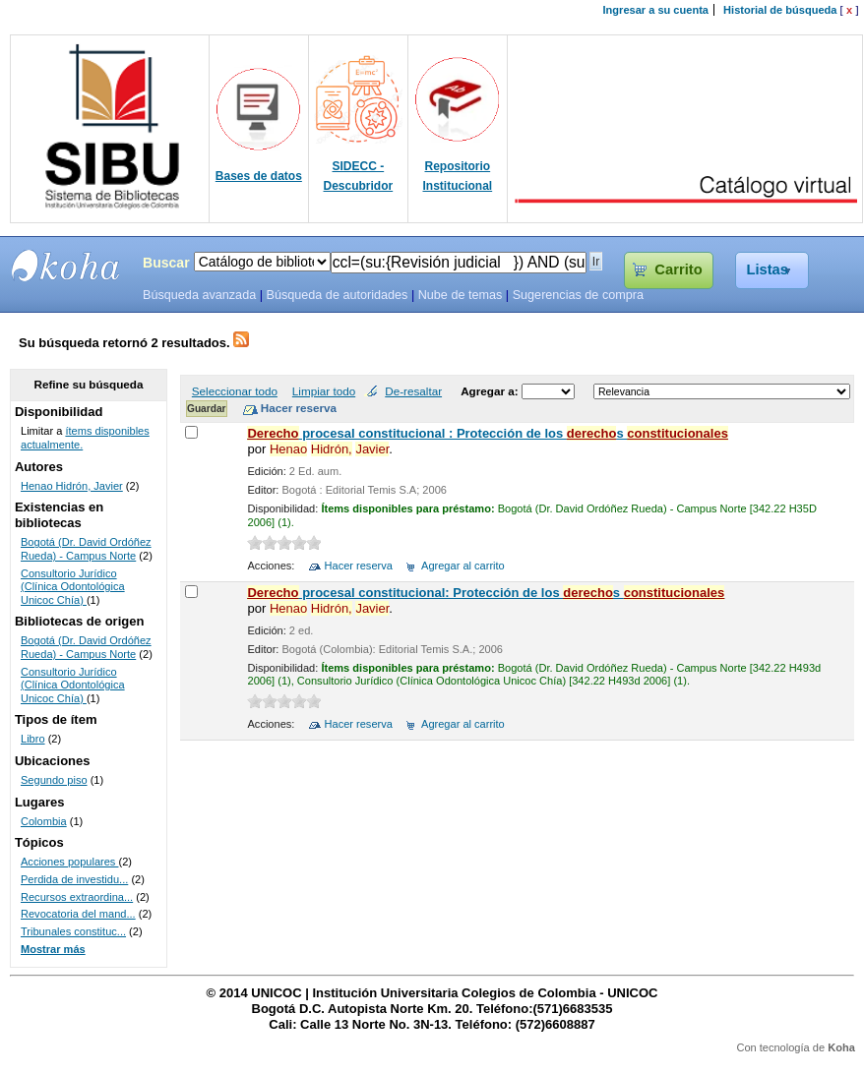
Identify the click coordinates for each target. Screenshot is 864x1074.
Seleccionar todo (235, 391)
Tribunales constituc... (73, 931)
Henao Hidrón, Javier (72, 486)
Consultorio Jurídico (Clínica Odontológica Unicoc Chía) (73, 586)
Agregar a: (491, 391)
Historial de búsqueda (779, 10)
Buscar (166, 262)
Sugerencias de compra (578, 295)
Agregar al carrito (463, 565)
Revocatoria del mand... (78, 914)
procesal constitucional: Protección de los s (485, 592)
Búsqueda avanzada (199, 295)
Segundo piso (54, 780)
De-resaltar (413, 391)
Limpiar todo (323, 391)
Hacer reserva (359, 565)
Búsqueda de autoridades (336, 295)
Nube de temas (460, 295)
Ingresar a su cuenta (656, 10)
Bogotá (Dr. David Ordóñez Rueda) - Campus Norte (86, 549)
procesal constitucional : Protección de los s (487, 433)
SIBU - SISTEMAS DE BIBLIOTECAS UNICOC (66, 265)
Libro (33, 739)
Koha (841, 1047)
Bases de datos (259, 176)
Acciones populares (69, 861)
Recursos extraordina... (77, 897)
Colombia (44, 821)
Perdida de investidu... (74, 879)
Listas (767, 269)
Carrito (678, 269)
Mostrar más (53, 949)
